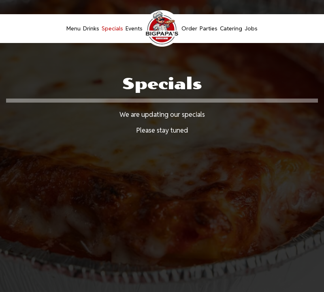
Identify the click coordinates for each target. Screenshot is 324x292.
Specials (112, 28)
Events (134, 28)
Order (189, 28)
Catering (231, 28)
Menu (73, 28)
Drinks (91, 28)
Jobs (251, 28)
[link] (162, 28)
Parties (208, 28)
